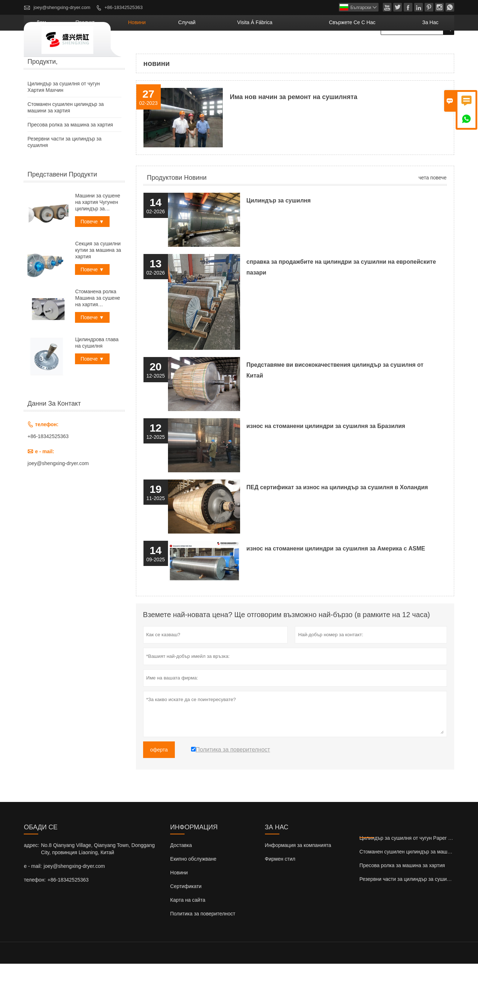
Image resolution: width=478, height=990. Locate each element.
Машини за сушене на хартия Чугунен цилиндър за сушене (97, 228)
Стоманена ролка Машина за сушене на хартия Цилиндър (97, 324)
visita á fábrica (302, 49)
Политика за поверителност (202, 940)
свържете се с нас (376, 49)
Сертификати (186, 912)
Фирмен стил (280, 885)
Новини (179, 899)
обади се (40, 853)
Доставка (181, 871)
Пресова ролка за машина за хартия (70, 151)
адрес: (31, 871)
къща (30, 68)
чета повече (433, 204)
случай (251, 49)
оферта (159, 776)
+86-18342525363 (124, 7)
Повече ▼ (92, 248)
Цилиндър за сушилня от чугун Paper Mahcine (413, 864)
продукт (173, 49)
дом (140, 49)
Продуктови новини (177, 204)
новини (213, 49)
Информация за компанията (298, 871)
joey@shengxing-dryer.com (62, 7)
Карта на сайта (187, 926)
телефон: (34, 906)
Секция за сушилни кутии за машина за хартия (98, 276)
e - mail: (33, 892)
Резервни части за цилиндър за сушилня (407, 905)
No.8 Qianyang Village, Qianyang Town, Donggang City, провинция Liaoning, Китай (98, 875)
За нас (436, 49)
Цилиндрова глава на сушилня (96, 369)
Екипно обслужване (193, 885)
